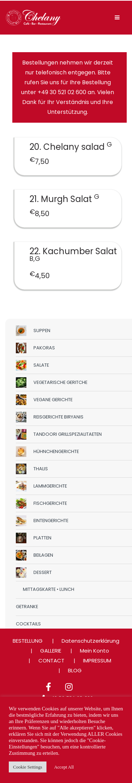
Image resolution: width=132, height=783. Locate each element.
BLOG (75, 670)
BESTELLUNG (28, 640)
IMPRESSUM (97, 660)
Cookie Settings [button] (27, 767)
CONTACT (51, 660)
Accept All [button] (64, 767)
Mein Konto (94, 650)
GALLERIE (50, 650)
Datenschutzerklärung (90, 640)
